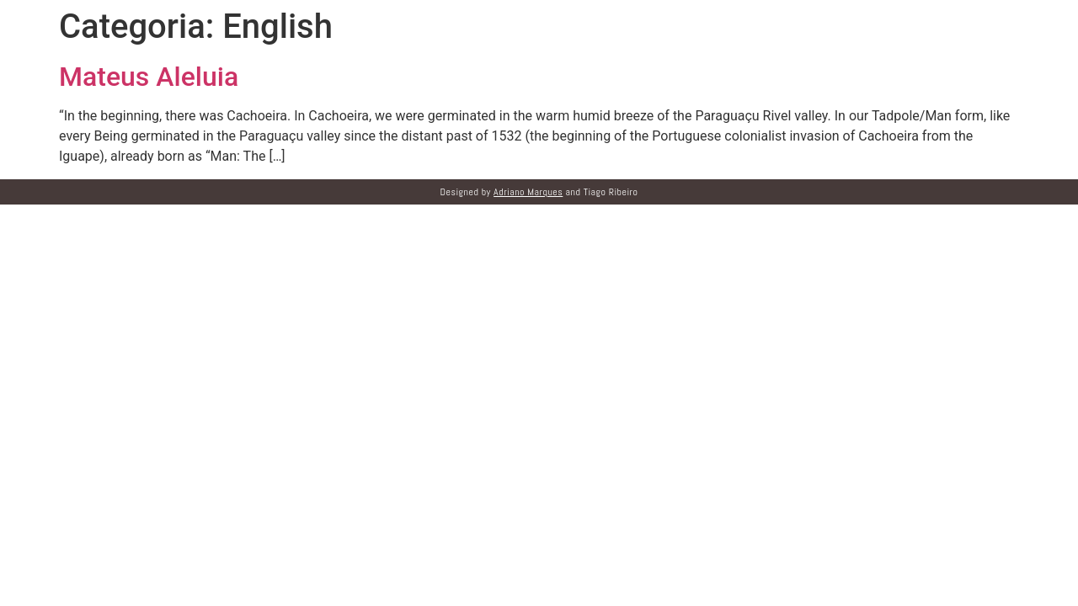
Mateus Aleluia (148, 77)
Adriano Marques (528, 192)
